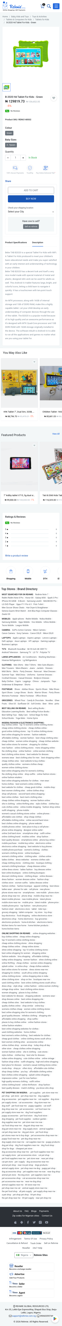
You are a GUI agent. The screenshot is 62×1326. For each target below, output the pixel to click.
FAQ (26, 1211)
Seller (31, 1284)
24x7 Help (37, 1248)
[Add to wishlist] (34, 445)
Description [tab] (37, 242)
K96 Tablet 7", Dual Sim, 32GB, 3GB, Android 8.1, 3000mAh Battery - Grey (19, 412)
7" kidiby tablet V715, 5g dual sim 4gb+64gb (19, 495)
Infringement (15, 1238)
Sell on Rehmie (51, 1243)
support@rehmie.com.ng (24, 1316)
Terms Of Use (30, 1238)
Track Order (35, 1243)
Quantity (9, 151)
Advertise (31, 1275)
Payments (44, 1211)
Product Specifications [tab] (16, 242)
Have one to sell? (31, 221)
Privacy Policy (46, 1238)
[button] (56, 6)
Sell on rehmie (31, 226)
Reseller (26, 1248)
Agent (31, 1293)
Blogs (34, 1211)
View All (56, 434)
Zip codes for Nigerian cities (25, 1215)
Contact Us (47, 1215)
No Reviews (15, 111)
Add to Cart (31, 190)
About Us (17, 1211)
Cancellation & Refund (17, 1243)
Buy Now (31, 198)
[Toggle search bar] (49, 6)
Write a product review (16, 555)
